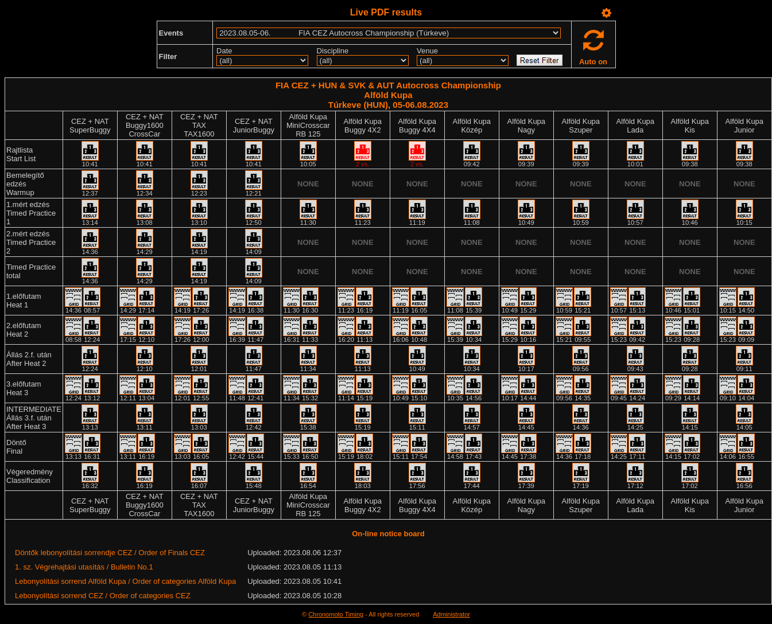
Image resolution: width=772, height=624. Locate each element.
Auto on (593, 61)
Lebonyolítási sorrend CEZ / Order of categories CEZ (103, 595)
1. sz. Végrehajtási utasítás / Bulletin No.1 (84, 567)
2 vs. (363, 164)
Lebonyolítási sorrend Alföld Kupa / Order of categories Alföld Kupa (125, 581)
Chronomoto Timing (335, 614)
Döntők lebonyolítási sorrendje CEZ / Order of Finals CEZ (110, 552)
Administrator (451, 614)
